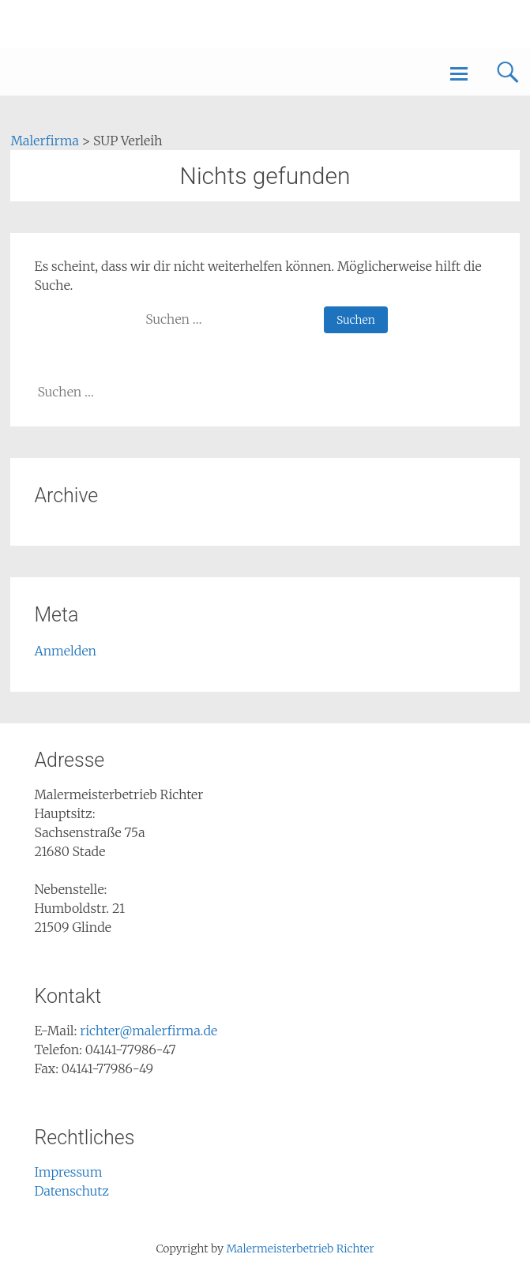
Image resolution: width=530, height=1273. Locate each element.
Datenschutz (71, 1191)
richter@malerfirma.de (148, 1030)
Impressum (68, 1172)
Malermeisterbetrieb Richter (300, 1248)
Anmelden (65, 651)
